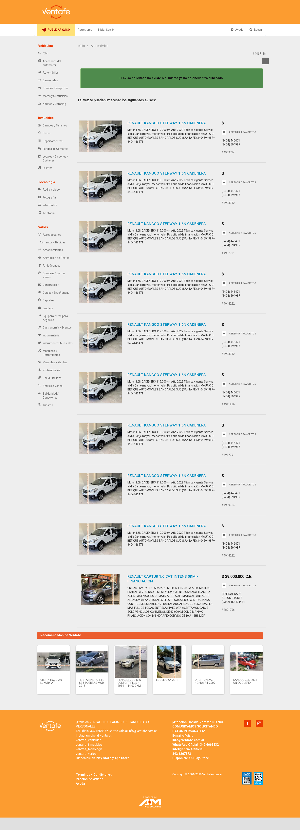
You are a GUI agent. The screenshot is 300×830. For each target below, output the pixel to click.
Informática (47, 205)
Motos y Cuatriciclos (53, 96)
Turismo (45, 405)
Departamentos (50, 141)
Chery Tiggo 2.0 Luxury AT (51, 681)
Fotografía (47, 198)
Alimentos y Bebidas (51, 242)
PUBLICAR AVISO (56, 30)
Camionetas (48, 80)
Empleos (46, 308)
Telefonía (46, 213)
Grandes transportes (53, 88)
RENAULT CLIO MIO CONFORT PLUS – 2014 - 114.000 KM (129, 683)
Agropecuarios (49, 235)
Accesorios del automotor (49, 63)
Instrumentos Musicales (55, 343)
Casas (44, 133)
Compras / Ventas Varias (52, 275)
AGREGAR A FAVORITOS (239, 132)
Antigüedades (49, 266)
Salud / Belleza (50, 378)
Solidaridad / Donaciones (48, 396)
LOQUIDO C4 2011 (167, 679)
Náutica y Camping (52, 104)
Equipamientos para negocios (53, 318)
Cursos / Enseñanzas (53, 293)
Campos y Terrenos (52, 125)
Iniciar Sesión (106, 29)
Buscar (256, 29)
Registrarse (85, 29)
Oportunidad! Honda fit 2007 (205, 681)
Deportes (46, 300)
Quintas (45, 168)
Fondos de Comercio (53, 149)
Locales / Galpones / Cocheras (53, 158)
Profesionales (49, 370)
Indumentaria (49, 335)
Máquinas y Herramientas (49, 353)
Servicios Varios (50, 386)
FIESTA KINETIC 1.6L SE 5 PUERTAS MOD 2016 (91, 683)
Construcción (48, 285)
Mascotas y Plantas (52, 362)
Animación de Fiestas (53, 258)
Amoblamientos (50, 250)
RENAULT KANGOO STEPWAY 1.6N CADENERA (166, 123)
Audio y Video (49, 190)
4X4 (43, 53)
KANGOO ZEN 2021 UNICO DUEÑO (245, 681)
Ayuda (237, 29)
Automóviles (48, 73)
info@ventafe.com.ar (142, 731)
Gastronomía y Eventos (55, 328)
